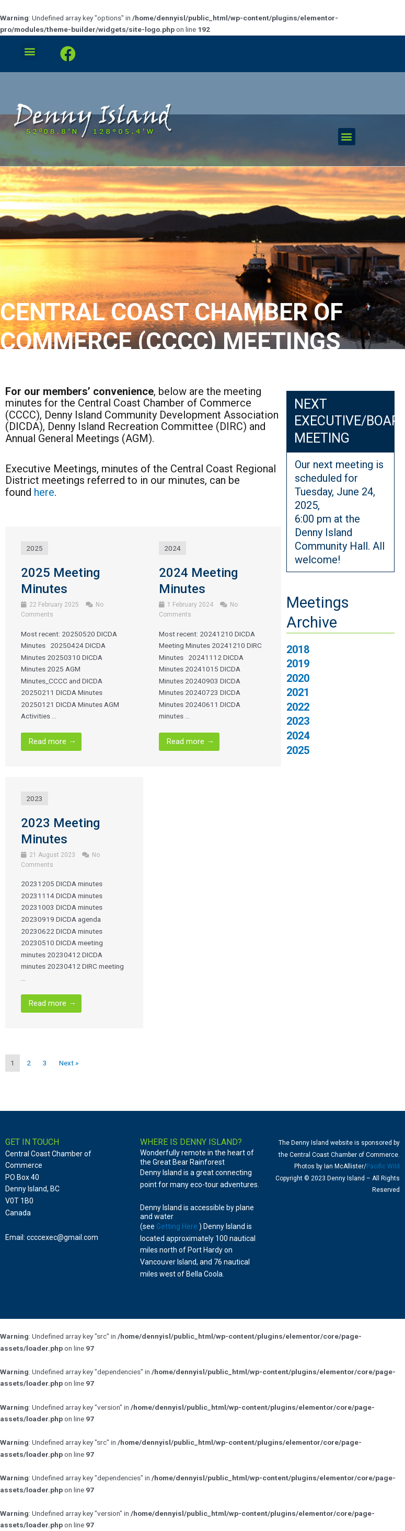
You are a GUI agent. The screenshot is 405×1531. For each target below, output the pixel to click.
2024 (172, 548)
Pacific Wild (383, 1166)
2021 (297, 693)
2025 (34, 548)
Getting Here (177, 1226)
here (44, 492)
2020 (297, 678)
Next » (68, 1063)
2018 (297, 650)
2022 (297, 707)
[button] (29, 51)
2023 (34, 798)
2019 (297, 664)
